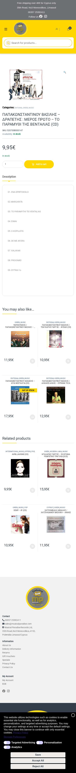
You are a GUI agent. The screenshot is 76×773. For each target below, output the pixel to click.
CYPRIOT (50, 508)
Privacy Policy (20, 732)
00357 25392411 (13, 620)
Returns (6, 652)
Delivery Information (11, 649)
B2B (4, 684)
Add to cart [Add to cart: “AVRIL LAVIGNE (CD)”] (32, 490)
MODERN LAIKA (56, 452)
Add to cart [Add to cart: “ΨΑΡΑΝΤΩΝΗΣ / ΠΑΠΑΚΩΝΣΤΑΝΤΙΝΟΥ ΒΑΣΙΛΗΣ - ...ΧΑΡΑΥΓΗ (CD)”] (32, 361)
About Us (6, 645)
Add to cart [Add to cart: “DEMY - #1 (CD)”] (32, 546)
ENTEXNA (18, 108)
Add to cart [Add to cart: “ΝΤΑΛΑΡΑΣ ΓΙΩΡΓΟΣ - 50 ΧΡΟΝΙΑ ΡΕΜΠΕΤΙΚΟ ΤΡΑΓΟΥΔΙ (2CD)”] (68, 490)
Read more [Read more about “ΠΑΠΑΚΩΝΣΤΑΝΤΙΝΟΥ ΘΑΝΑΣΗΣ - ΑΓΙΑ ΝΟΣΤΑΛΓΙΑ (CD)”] (32, 417)
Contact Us (7, 667)
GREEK (25, 108)
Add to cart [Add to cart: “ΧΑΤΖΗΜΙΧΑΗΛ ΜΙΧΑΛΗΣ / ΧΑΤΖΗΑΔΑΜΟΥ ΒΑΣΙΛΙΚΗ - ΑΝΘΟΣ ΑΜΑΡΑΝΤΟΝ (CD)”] (68, 546)
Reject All (38, 766)
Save (38, 754)
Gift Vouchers (8, 656)
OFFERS (28, 452)
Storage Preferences (15, 737)
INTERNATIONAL (12, 452)
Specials (6, 660)
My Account (7, 680)
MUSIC (31, 108)
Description (9, 176)
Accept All (38, 760)
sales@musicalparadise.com (18, 624)
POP (32, 452)
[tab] (9, 178)
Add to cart (41, 164)
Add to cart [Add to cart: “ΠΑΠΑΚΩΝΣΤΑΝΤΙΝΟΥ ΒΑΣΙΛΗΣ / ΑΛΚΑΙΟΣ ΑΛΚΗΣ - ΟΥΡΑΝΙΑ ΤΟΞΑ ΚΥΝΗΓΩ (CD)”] (68, 417)
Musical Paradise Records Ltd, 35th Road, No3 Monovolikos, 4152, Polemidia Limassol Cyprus (18, 631)
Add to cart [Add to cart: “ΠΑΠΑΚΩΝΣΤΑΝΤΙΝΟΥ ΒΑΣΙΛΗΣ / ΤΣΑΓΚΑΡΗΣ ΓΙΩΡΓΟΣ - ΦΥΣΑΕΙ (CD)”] (68, 361)
